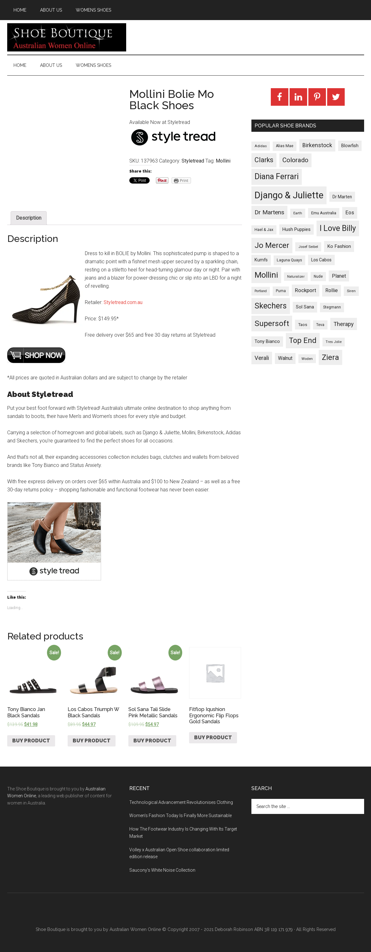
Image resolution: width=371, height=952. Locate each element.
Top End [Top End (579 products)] (303, 340)
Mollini (223, 161)
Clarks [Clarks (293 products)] (264, 160)
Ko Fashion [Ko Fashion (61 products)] (339, 246)
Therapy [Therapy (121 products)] (343, 324)
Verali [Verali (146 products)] (262, 358)
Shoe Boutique (66, 37)
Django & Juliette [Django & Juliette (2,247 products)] (289, 195)
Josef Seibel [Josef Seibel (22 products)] (308, 246)
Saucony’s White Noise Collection (162, 870)
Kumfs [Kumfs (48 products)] (261, 260)
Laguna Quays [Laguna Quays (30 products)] (289, 260)
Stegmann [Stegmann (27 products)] (332, 307)
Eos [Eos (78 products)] (349, 213)
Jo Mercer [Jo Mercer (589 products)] (272, 245)
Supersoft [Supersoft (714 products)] (272, 323)
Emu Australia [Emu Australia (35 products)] (323, 213)
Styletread (193, 161)
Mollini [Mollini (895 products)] (266, 275)
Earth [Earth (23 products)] (297, 213)
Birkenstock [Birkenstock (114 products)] (317, 145)
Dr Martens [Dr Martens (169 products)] (269, 212)
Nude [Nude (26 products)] (318, 276)
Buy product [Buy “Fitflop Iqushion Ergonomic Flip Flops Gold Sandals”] (213, 738)
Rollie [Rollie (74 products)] (331, 290)
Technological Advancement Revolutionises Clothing (181, 802)
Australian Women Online (135, 929)
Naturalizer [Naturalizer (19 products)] (296, 277)
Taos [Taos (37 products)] (302, 324)
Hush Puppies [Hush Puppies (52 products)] (296, 229)
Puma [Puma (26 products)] (281, 291)
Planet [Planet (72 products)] (339, 276)
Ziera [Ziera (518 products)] (330, 357)
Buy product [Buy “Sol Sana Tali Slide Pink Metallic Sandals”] (152, 741)
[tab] (29, 218)
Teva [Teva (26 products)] (320, 325)
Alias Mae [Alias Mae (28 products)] (284, 146)
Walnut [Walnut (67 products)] (285, 358)
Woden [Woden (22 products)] (307, 358)
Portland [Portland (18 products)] (261, 291)
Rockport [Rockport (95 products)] (305, 290)
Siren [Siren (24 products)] (351, 291)
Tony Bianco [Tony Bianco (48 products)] (267, 341)
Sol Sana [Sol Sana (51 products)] (305, 307)
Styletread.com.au (123, 302)
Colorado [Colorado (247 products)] (295, 160)
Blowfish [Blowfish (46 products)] (349, 145)
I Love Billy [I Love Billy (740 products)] (338, 228)
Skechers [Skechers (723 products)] (271, 305)
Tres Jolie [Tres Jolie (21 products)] (334, 342)
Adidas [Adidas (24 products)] (261, 146)
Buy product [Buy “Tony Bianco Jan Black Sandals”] (31, 741)
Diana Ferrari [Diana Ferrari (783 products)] (277, 176)
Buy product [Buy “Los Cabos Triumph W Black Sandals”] (92, 741)
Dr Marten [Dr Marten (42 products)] (342, 196)
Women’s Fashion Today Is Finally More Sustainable (180, 815)
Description (28, 218)
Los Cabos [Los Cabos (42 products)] (321, 259)
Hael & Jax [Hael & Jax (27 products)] (264, 229)
